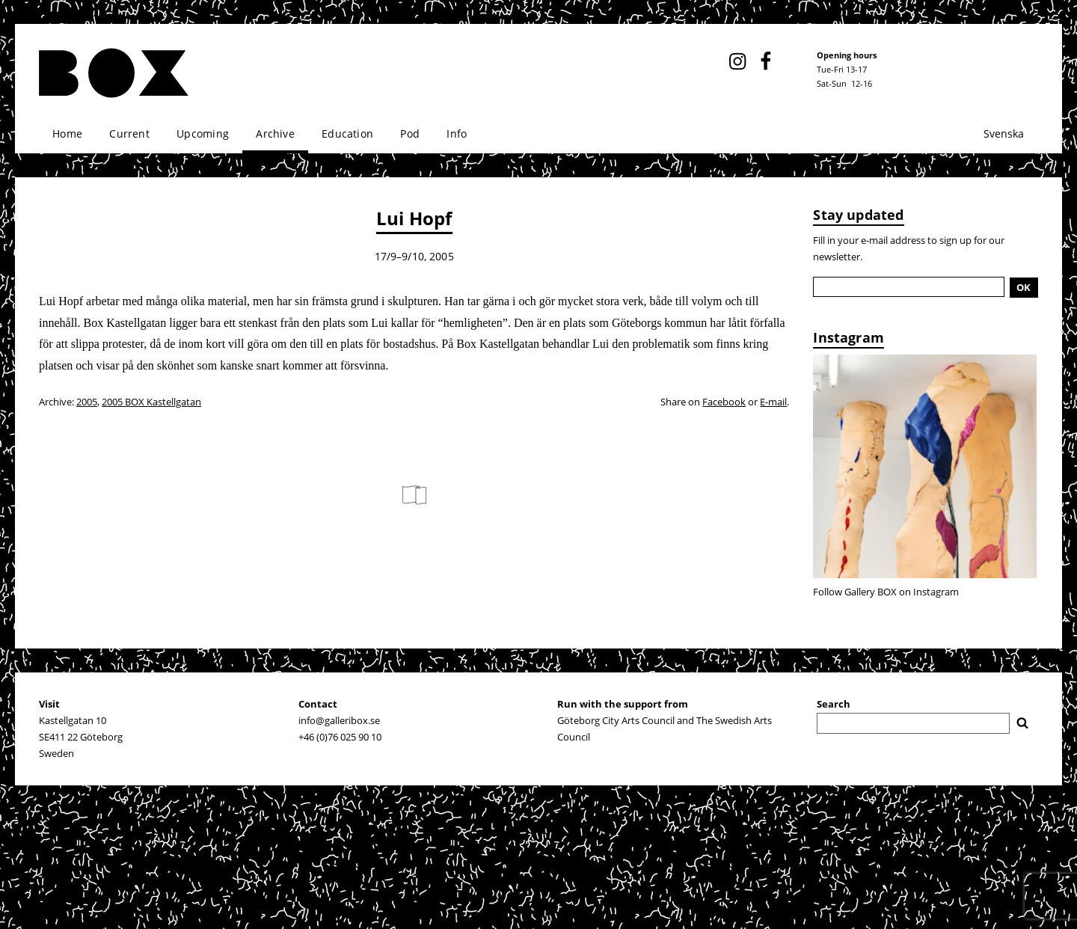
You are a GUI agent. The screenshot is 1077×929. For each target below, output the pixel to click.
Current (129, 133)
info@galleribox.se (339, 720)
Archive (275, 133)
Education (347, 133)
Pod (410, 133)
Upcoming (203, 133)
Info (457, 133)
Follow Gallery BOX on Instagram (886, 591)
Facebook (724, 401)
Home (67, 133)
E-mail (773, 401)
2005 (86, 401)
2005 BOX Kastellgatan (151, 401)
